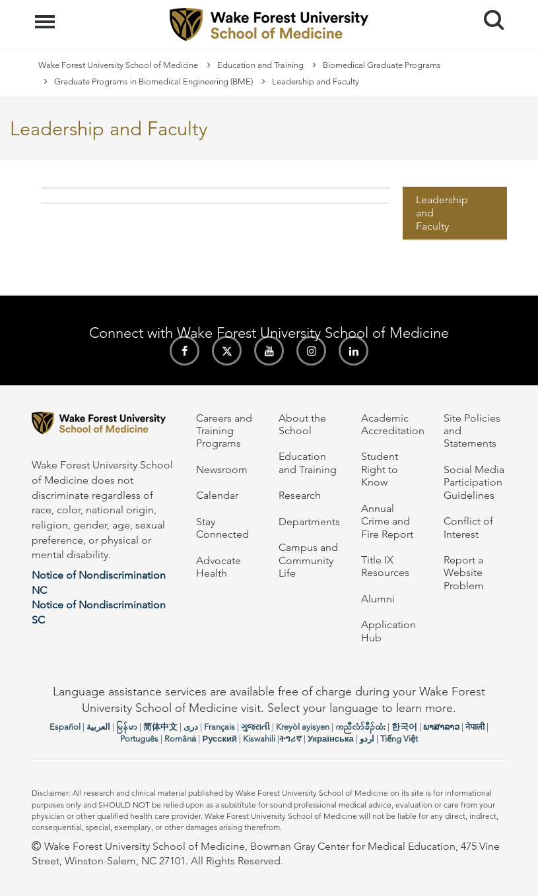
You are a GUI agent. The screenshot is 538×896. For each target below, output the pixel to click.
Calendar (217, 495)
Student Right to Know (379, 469)
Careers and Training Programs (224, 431)
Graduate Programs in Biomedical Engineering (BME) (153, 81)
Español (65, 727)
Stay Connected (222, 527)
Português (139, 739)
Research (300, 495)
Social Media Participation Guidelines (474, 482)
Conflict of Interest (468, 527)
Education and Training (260, 65)
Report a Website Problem (464, 573)
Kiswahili (259, 739)
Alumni (378, 598)
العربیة (98, 727)
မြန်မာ (126, 727)
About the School (302, 424)
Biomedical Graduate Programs (382, 65)
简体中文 (160, 727)
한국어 (404, 727)
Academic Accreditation (392, 424)
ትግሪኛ (290, 739)
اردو (367, 739)
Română (180, 739)
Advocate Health (218, 566)
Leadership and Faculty (442, 212)
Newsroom (222, 469)
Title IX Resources (385, 566)
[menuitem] (455, 214)
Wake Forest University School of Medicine (118, 65)
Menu (46, 15)
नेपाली (475, 727)
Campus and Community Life (308, 560)
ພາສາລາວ (441, 727)
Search (489, 15)
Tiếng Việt (399, 739)
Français (219, 727)
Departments (309, 521)
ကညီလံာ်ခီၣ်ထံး (360, 727)
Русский (219, 739)
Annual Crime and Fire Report (387, 521)
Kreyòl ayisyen (302, 727)
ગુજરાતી (255, 727)
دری (191, 727)
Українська (331, 739)
